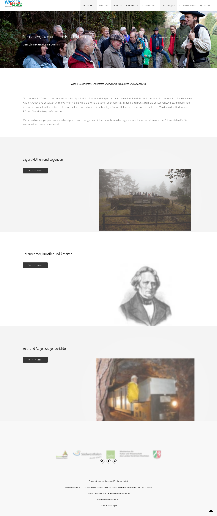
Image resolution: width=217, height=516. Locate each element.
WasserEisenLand (164, 37)
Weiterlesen (35, 170)
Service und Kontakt (121, 481)
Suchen (205, 6)
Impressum (109, 481)
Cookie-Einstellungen (108, 505)
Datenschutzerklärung (96, 481)
